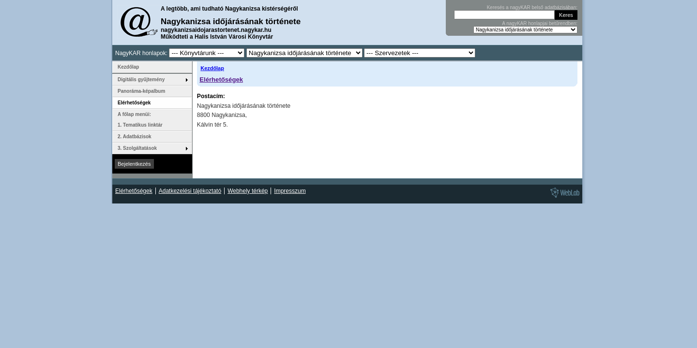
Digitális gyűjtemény (141, 79)
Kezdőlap (212, 68)
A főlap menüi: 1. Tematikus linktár (140, 120)
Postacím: (211, 96)
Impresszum (289, 191)
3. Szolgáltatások (137, 148)
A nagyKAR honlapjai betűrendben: (539, 23)
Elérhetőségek (221, 79)
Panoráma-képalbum (141, 91)
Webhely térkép (247, 191)
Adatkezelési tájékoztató (190, 191)
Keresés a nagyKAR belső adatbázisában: (532, 7)
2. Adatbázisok (135, 136)
